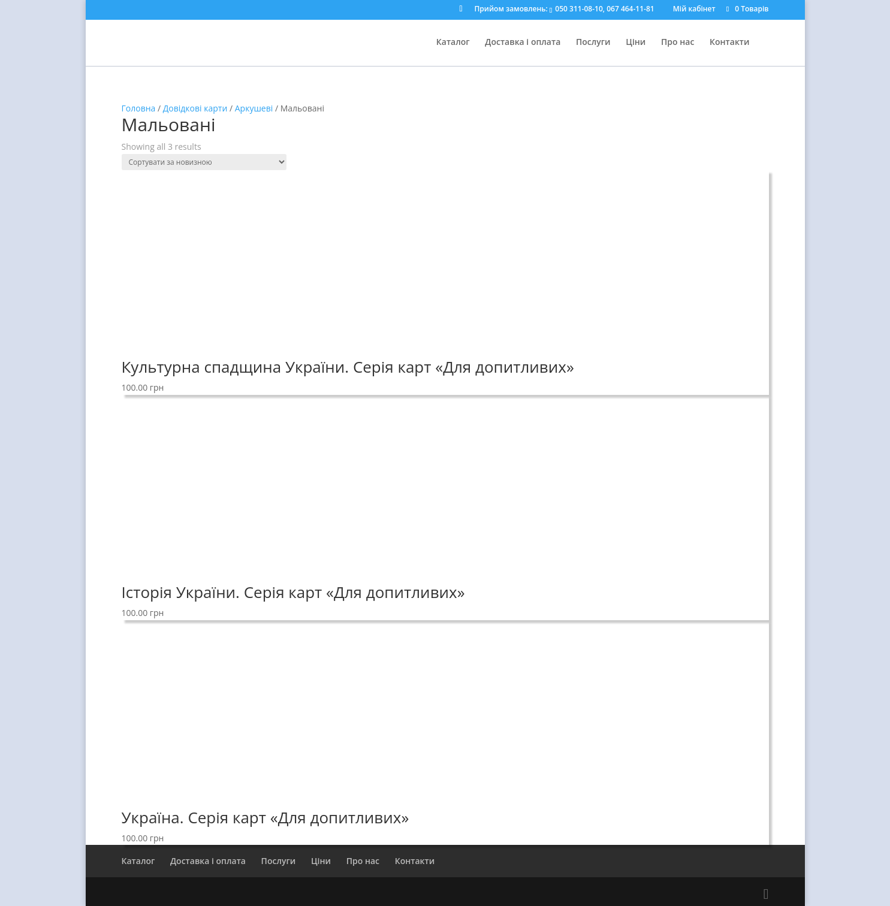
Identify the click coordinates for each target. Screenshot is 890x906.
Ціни (635, 42)
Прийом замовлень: (564, 9)
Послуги (593, 42)
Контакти (730, 42)
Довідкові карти (195, 108)
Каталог (453, 42)
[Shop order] (204, 162)
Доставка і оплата (522, 42)
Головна (139, 108)
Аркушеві (254, 108)
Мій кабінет (694, 9)
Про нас (677, 42)
